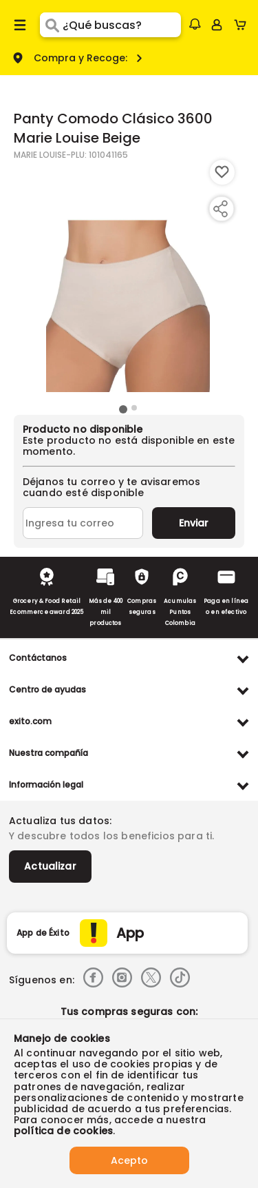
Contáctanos (38, 658)
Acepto (129, 1160)
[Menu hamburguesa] (20, 25)
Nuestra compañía (48, 753)
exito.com (30, 721)
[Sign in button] (216, 25)
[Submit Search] (51, 24)
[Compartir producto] (220, 208)
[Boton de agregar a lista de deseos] (222, 172)
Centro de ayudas (47, 689)
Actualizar (50, 866)
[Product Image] (128, 280)
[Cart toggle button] (243, 25)
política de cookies (63, 1131)
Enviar (193, 523)
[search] (121, 24)
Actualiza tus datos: (60, 820)
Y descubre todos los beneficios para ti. (111, 835)
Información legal (46, 784)
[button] (194, 24)
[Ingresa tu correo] (83, 523)
